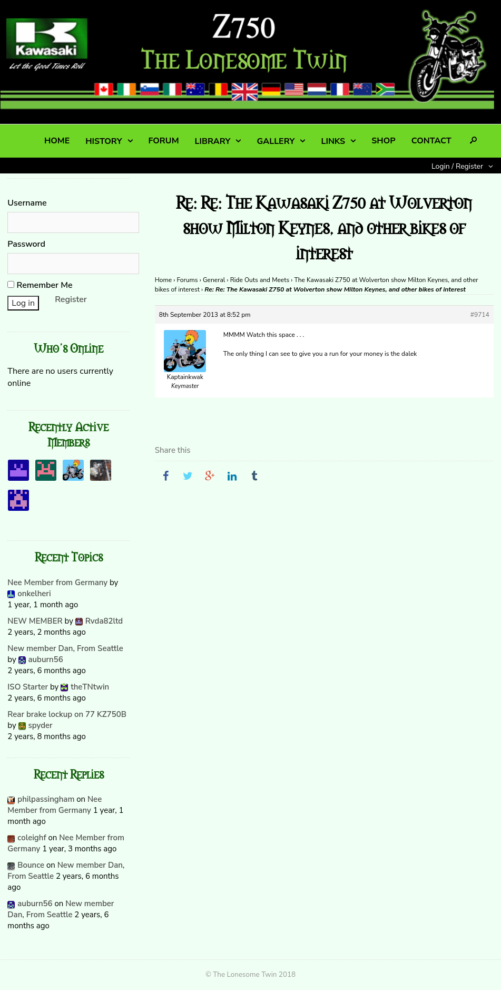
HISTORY (103, 141)
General (214, 280)
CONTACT (431, 141)
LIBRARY (213, 141)
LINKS (333, 141)
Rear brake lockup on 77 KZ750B (66, 714)
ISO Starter (27, 687)
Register (71, 299)
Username (26, 203)
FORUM (164, 141)
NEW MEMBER (34, 621)
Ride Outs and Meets (260, 280)
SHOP (383, 141)
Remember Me (39, 285)
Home (163, 280)
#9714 (479, 314)
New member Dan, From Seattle (65, 648)
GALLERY (275, 141)
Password (26, 244)
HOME (57, 141)
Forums (187, 280)
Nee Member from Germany (57, 582)
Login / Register (457, 166)
